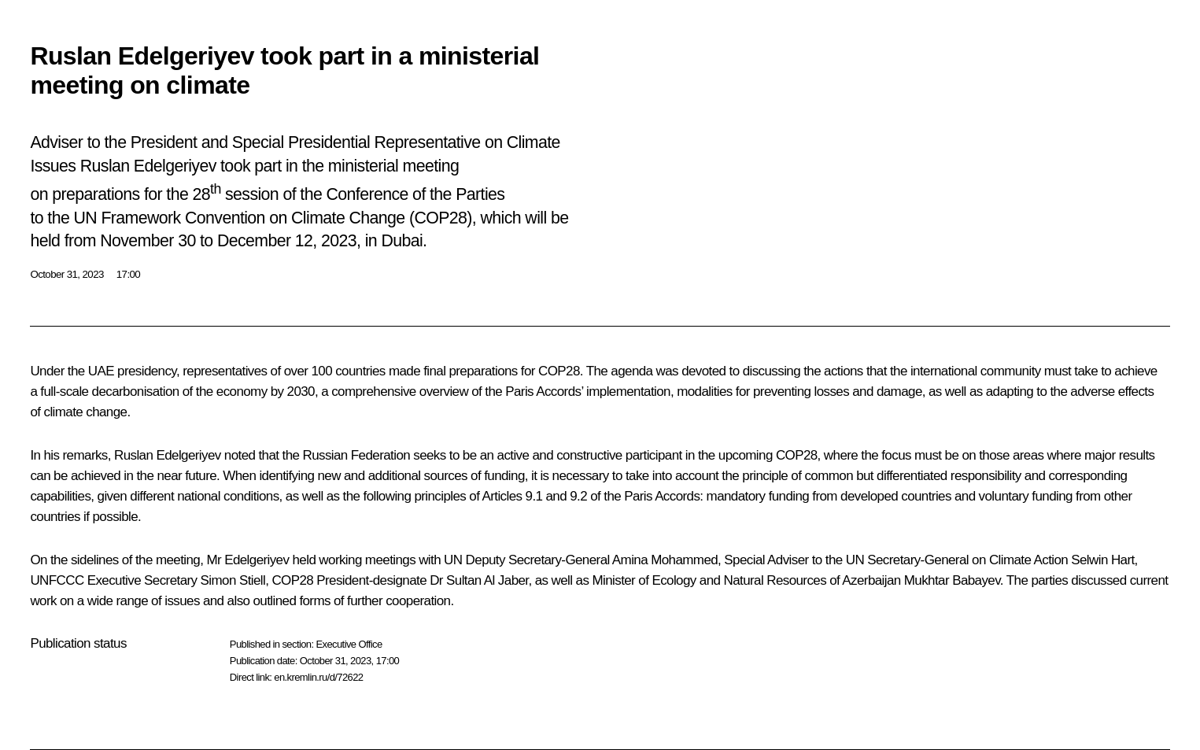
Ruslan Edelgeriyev (167, 455)
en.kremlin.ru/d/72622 (318, 677)
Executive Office (349, 644)
